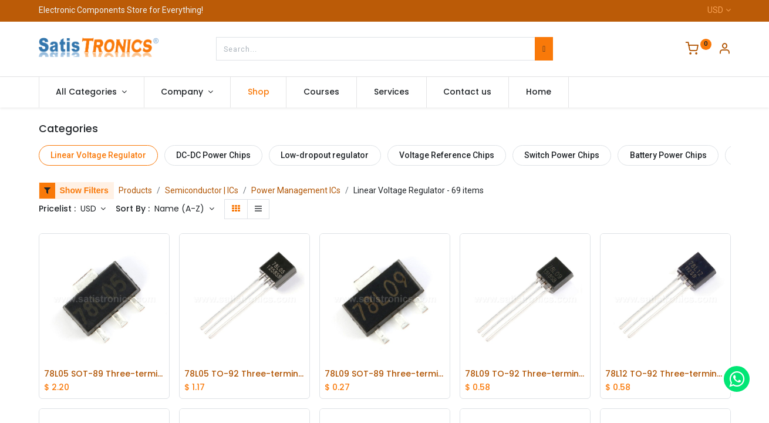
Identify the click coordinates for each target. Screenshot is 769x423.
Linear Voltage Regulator (98, 155)
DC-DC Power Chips (213, 155)
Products (135, 190)
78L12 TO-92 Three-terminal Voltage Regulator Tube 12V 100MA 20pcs (665, 374)
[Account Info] (724, 50)
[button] (184, 209)
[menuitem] (258, 92)
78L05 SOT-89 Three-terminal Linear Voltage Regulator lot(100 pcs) (104, 374)
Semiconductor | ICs (201, 190)
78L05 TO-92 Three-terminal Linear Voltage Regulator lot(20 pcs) (244, 374)
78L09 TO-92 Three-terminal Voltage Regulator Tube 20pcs (525, 374)
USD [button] (89, 208)
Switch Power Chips (561, 155)
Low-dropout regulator (325, 155)
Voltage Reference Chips (446, 155)
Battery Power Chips (668, 155)
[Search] (544, 49)
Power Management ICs (295, 190)
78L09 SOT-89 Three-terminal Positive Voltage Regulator (385, 374)
